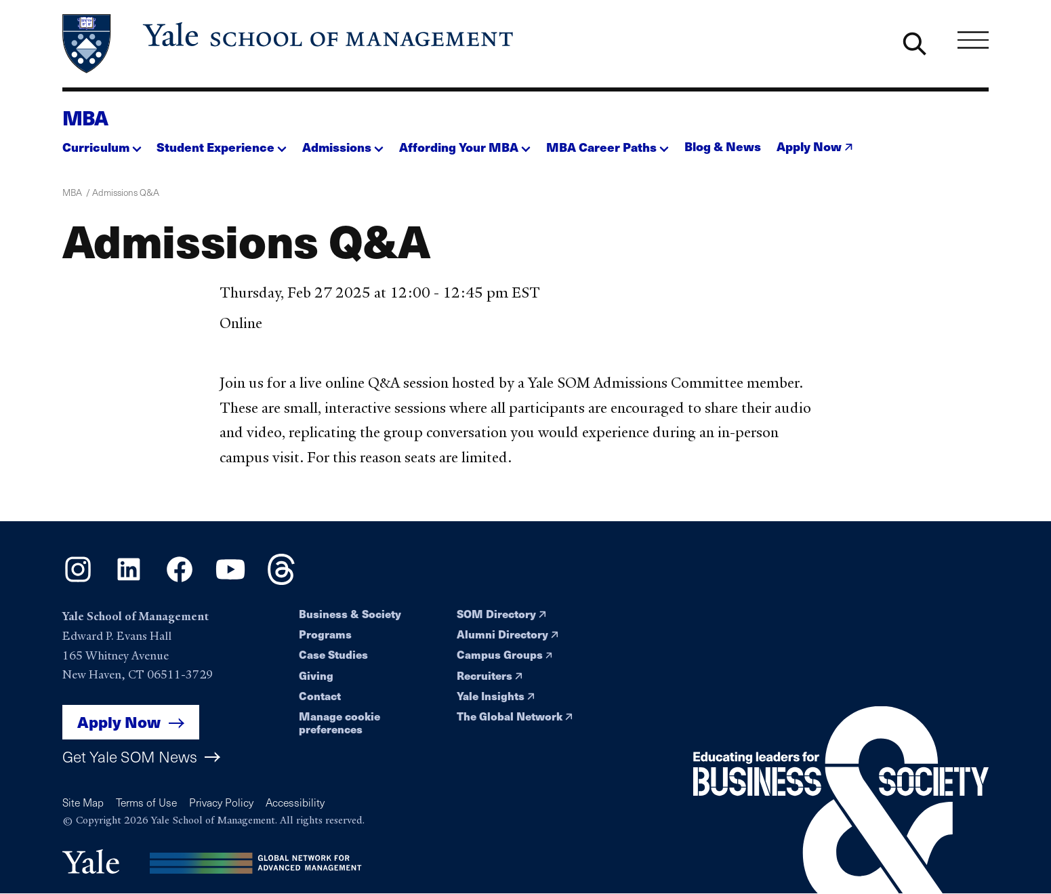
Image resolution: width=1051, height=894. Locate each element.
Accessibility (295, 802)
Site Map (83, 802)
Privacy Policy (221, 802)
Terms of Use (146, 802)
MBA (85, 117)
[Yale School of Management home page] (289, 43)
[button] (102, 143)
